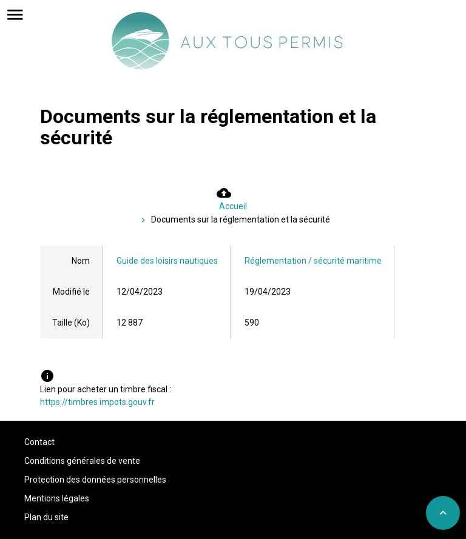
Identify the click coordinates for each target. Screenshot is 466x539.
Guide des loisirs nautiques (167, 261)
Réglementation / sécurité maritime (313, 261)
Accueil (233, 206)
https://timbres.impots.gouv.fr (97, 402)
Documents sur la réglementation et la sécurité (240, 219)
